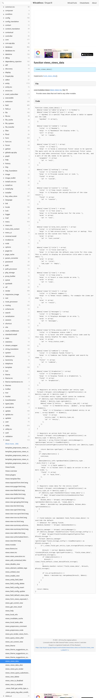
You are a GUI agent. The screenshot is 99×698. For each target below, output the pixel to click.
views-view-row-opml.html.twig (16, 514)
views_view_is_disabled (14, 681)
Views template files (12, 479)
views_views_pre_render (14, 669)
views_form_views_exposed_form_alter (18, 599)
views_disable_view (12, 564)
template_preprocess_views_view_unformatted (18, 463)
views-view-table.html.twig (15, 533)
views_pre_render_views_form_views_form (18, 634)
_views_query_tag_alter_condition (17, 692)
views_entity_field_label (14, 580)
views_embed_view (12, 572)
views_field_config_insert (14, 587)
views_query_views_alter (14, 638)
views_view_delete (12, 677)
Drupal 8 (48, 3)
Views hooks (10, 467)
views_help (9, 611)
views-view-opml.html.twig (15, 510)
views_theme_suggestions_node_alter (18, 657)
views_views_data (12, 661)
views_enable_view (12, 576)
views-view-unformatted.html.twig (18, 537)
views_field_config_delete (14, 584)
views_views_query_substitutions (17, 673)
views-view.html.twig (13, 541)
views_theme (10, 646)
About (94, 3)
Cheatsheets (84, 3)
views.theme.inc (11, 549)
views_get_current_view (14, 603)
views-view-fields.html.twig (15, 494)
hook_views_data (49, 76)
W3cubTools (72, 3)
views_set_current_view (14, 642)
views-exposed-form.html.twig (16, 483)
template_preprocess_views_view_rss (18, 448)
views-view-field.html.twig (14, 490)
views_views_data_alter (14, 665)
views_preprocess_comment (16, 626)
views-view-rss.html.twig (14, 521)
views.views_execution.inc (15, 556)
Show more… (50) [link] (11, 444)
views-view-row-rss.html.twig (16, 518)
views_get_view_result (13, 607)
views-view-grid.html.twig (14, 498)
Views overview (11, 471)
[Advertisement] (65, 28)
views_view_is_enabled (13, 684)
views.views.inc (11, 552)
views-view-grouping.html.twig (16, 502)
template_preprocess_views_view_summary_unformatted (18, 455)
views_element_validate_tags (16, 568)
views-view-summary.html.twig (16, 529)
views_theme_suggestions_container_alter (18, 653)
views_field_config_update (15, 591)
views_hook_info (11, 615)
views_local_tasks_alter (14, 622)
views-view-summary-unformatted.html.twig (18, 525)
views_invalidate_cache (14, 618)
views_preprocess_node (14, 630)
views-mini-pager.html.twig (15, 486)
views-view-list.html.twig (14, 506)
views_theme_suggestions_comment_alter (18, 650)
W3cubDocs (38, 3)
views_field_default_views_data (17, 595)
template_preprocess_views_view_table (18, 459)
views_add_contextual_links (15, 560)
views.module (10, 545)
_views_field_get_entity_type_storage (18, 688)
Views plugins (10, 475)
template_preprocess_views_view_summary (18, 452)
